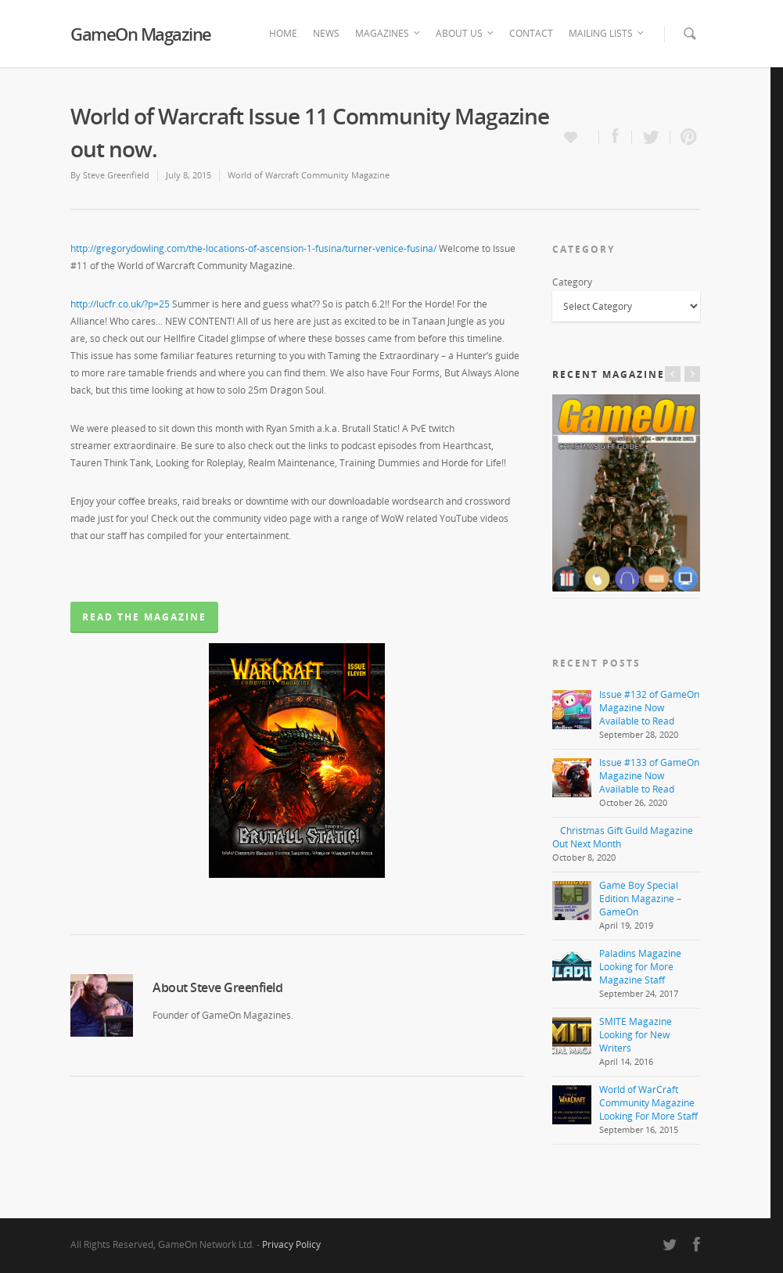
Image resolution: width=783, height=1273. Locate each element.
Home (283, 33)
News (326, 33)
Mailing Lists (607, 33)
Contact (531, 33)
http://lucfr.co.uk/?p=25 (120, 304)
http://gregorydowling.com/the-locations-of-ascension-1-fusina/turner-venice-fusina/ (253, 248)
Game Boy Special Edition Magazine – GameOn (640, 899)
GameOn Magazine (140, 33)
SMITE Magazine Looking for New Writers (635, 1035)
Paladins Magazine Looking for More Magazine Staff (640, 967)
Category (572, 282)
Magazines (388, 33)
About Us (465, 33)
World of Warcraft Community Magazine (309, 175)
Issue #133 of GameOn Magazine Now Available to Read (649, 776)
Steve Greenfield (116, 175)
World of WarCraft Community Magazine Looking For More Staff (648, 1103)
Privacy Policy (291, 1244)
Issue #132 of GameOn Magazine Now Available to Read (649, 708)
